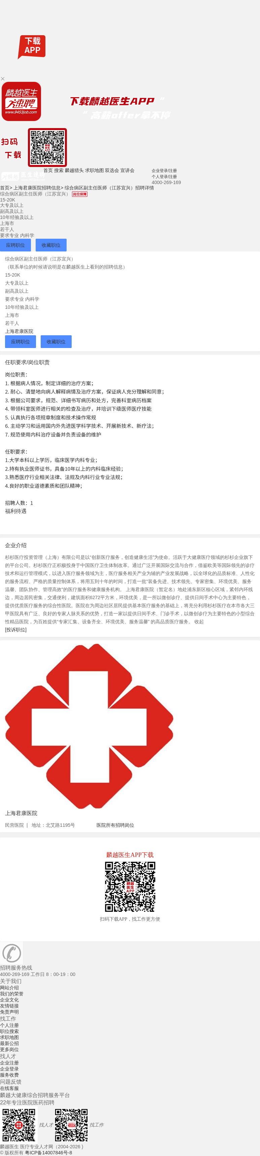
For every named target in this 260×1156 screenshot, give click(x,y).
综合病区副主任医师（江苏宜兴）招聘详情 (109, 187)
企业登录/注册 (164, 170)
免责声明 (9, 1012)
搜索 (59, 170)
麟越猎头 (74, 170)
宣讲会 (127, 170)
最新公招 (9, 1043)
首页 (48, 170)
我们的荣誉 (12, 993)
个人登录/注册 (164, 176)
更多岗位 (9, 1049)
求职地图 (94, 170)
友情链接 (9, 1005)
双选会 (112, 170)
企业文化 (9, 999)
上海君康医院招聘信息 (38, 187)
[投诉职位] (16, 629)
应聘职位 (15, 245)
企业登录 (9, 1069)
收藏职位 (51, 245)
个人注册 (9, 1025)
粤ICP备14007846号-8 (48, 1152)
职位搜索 (9, 1031)
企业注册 (9, 1062)
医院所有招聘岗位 (115, 825)
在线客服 (9, 1088)
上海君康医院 (19, 331)
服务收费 (9, 1075)
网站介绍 (9, 987)
